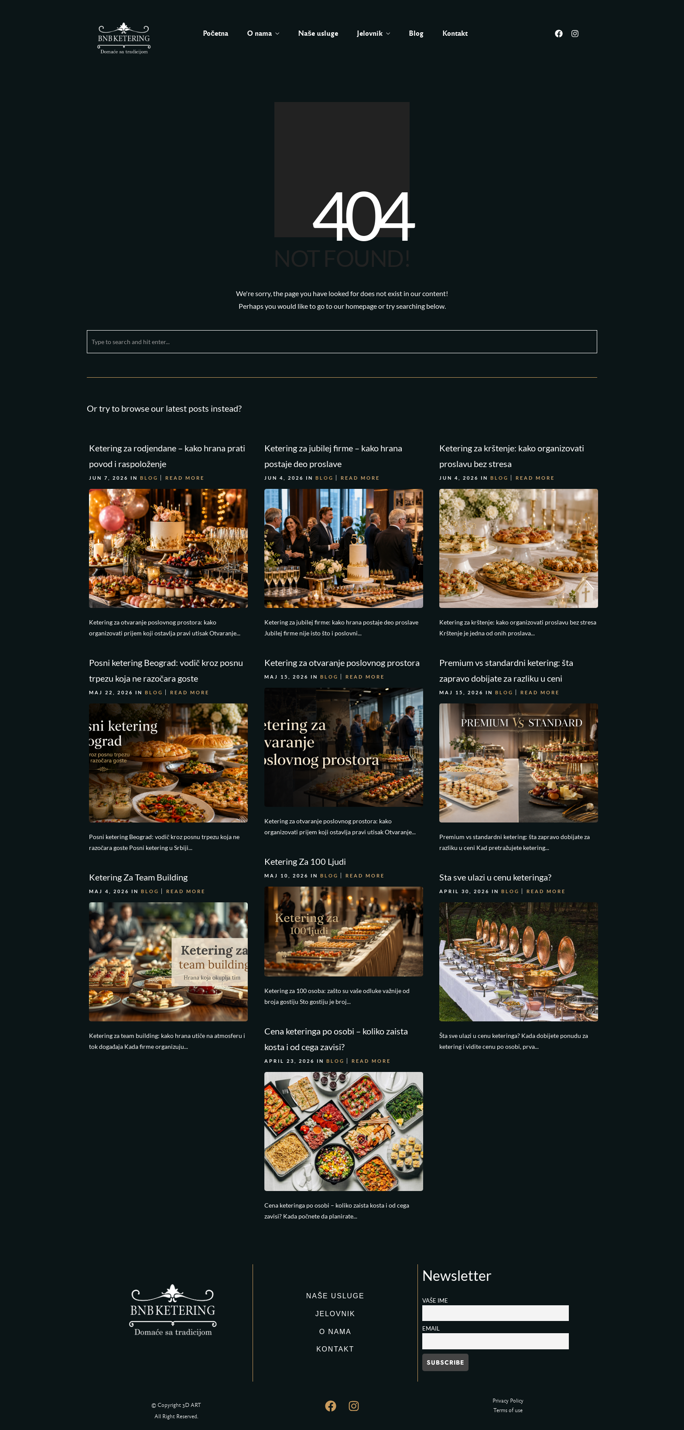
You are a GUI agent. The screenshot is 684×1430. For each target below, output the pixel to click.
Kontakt (455, 33)
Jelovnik (370, 33)
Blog (416, 33)
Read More (185, 478)
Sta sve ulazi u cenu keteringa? (492, 873)
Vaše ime (435, 1300)
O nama (259, 33)
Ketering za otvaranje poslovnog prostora (340, 660)
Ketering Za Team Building (138, 873)
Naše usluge (318, 33)
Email (431, 1328)
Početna (215, 33)
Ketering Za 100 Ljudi (304, 858)
